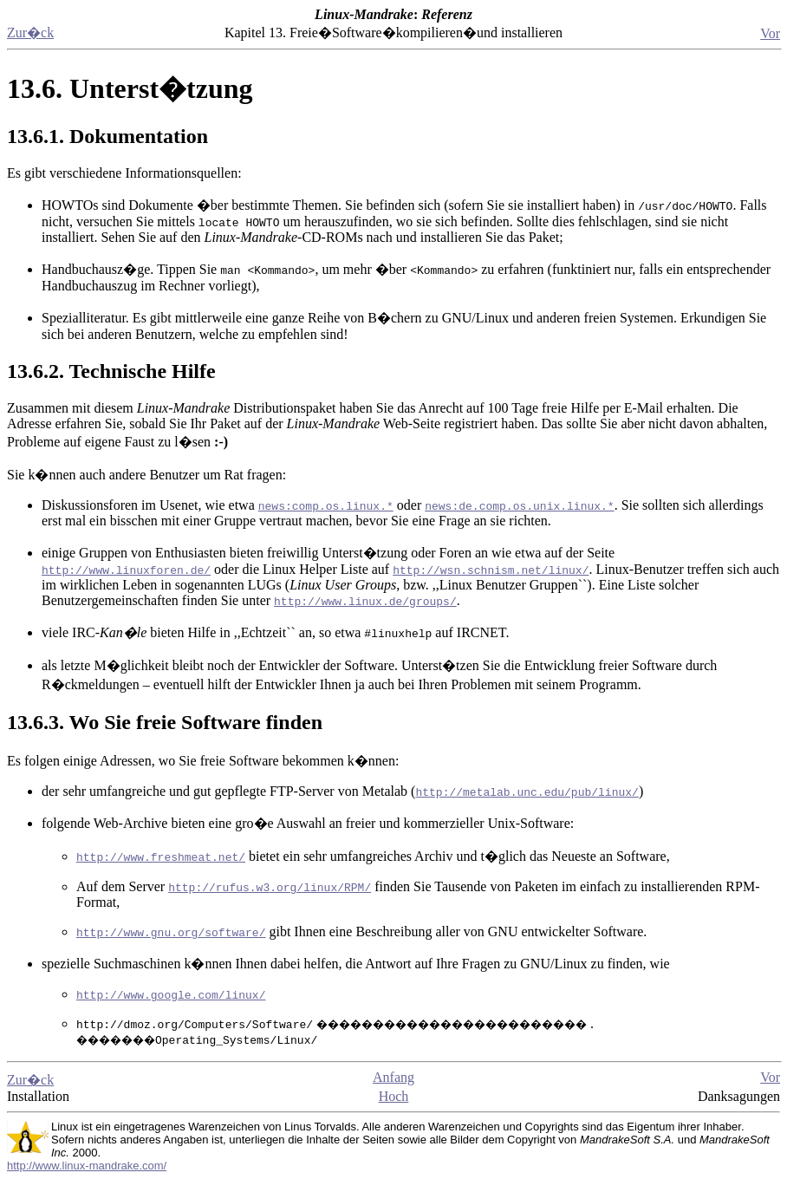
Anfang (393, 1077)
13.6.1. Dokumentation (107, 136)
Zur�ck (30, 32)
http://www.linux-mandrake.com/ (86, 1165)
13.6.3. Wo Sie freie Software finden (164, 722)
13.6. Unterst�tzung (130, 88)
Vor (770, 33)
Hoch (394, 1096)
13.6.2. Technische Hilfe (111, 371)
